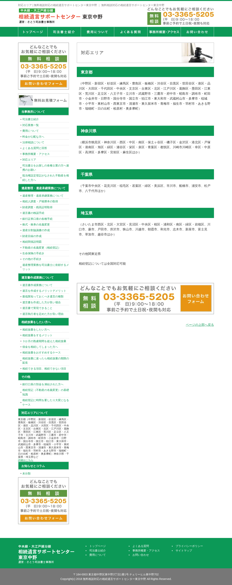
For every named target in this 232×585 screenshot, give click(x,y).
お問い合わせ (140, 554)
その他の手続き (32, 259)
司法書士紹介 (64, 32)
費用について (97, 32)
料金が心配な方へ (33, 136)
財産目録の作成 (32, 236)
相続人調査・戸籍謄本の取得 (40, 201)
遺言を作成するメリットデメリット (44, 290)
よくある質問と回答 (34, 148)
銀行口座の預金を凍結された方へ (42, 384)
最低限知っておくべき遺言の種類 (42, 296)
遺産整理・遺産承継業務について (42, 195)
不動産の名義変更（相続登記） (41, 247)
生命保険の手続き (33, 253)
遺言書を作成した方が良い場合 (41, 302)
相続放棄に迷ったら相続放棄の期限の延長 (45, 360)
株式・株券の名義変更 (36, 224)
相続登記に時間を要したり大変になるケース (45, 402)
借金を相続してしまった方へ (40, 346)
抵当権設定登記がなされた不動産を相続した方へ (45, 177)
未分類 (26, 473)
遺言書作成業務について (37, 285)
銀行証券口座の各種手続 (37, 218)
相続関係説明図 (32, 241)
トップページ (32, 32)
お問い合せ (197, 32)
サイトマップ (184, 550)
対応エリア (29, 159)
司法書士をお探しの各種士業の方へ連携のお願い (45, 167)
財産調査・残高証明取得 (37, 207)
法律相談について (33, 142)
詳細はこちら (25, 460)
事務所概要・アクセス (164, 32)
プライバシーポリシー (189, 546)
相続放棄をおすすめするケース (41, 352)
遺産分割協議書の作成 (36, 230)
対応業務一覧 (30, 125)
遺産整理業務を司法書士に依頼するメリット (45, 267)
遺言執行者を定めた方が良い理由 (42, 313)
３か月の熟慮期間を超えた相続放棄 (44, 341)
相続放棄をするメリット (37, 335)
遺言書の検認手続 (33, 212)
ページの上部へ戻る (200, 324)
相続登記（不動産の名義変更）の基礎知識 (45, 392)
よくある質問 (130, 32)
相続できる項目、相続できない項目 (44, 368)
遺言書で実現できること (37, 308)
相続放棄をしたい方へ (36, 329)
